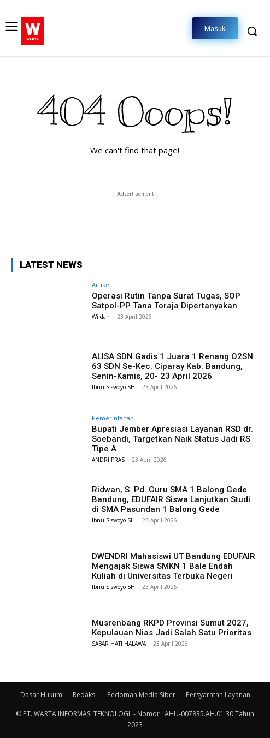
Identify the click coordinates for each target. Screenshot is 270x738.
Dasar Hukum (41, 694)
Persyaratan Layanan (218, 694)
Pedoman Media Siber (141, 694)
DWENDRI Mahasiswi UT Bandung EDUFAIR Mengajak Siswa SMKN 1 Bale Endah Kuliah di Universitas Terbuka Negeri (173, 566)
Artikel (101, 285)
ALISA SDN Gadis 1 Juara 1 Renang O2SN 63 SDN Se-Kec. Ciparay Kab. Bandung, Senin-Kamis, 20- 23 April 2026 (172, 366)
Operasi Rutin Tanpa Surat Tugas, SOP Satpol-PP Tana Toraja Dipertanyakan (166, 301)
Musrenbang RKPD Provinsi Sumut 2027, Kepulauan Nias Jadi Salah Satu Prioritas (171, 628)
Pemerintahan (113, 418)
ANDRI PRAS (108, 459)
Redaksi (85, 694)
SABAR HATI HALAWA (119, 643)
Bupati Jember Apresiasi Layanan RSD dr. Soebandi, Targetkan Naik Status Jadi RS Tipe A (172, 439)
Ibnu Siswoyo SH (113, 387)
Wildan (101, 316)
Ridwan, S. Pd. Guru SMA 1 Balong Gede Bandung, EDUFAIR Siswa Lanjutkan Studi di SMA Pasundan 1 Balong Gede (171, 499)
